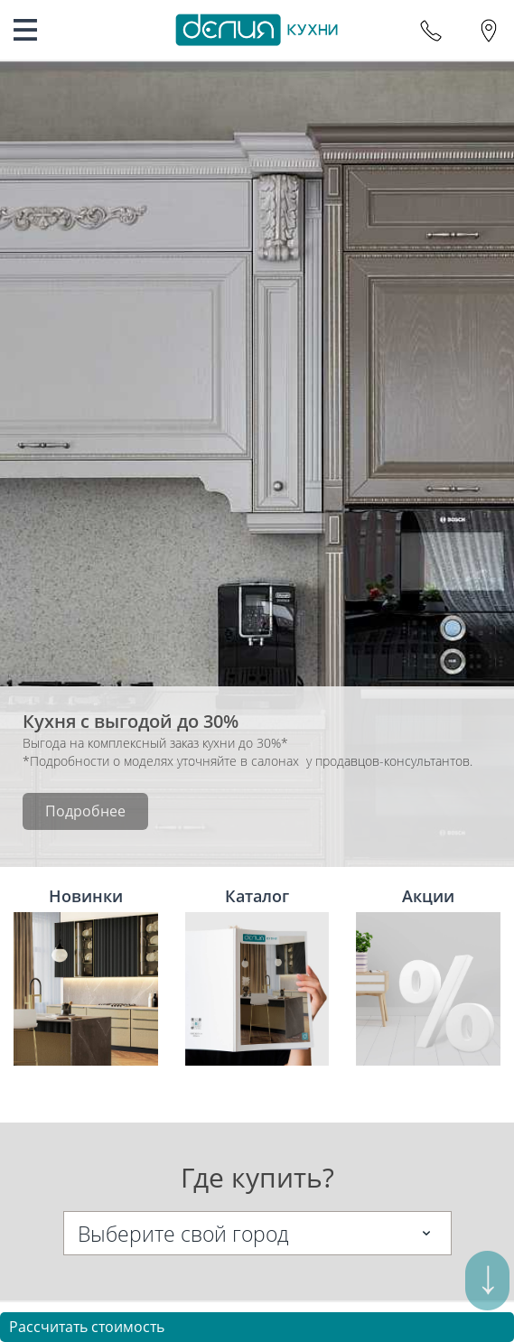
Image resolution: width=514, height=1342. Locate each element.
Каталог (257, 975)
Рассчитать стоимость (86, 1327)
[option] (257, 464)
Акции (428, 975)
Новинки (86, 975)
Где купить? (257, 1177)
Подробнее (85, 811)
